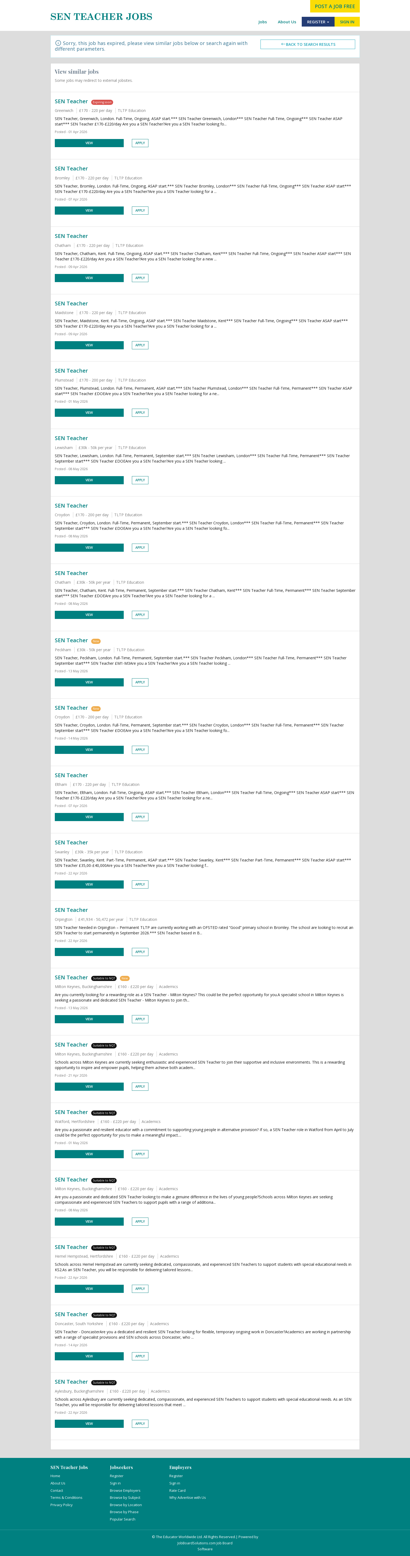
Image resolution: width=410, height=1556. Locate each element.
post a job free (335, 6)
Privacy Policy (61, 1504)
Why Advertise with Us (187, 1497)
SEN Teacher (71, 101)
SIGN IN (347, 21)
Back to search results (308, 44)
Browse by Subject (125, 1497)
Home (55, 1475)
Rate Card (177, 1490)
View (89, 143)
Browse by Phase (124, 1511)
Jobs (263, 21)
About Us (287, 21)
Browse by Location (126, 1504)
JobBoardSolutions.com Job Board (205, 1543)
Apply (140, 143)
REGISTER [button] (318, 21)
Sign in (115, 1483)
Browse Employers (125, 1490)
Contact (56, 1490)
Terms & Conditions (66, 1497)
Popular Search (122, 1519)
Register (116, 1475)
